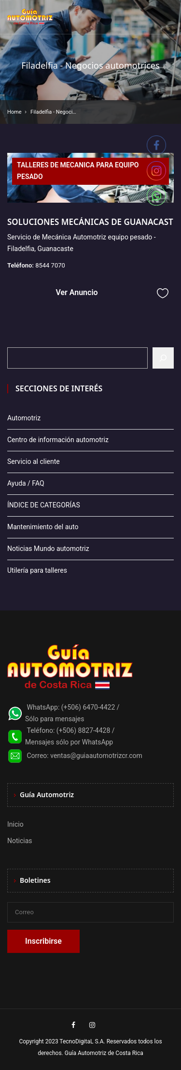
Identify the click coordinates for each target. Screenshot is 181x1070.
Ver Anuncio (76, 292)
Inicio (15, 824)
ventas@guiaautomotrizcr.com (96, 755)
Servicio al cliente (33, 461)
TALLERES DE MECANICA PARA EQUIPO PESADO (78, 170)
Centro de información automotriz (58, 440)
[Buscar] (163, 358)
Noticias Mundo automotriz (48, 548)
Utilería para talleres (37, 570)
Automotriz (24, 418)
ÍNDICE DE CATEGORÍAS (43, 505)
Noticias (19, 841)
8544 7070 (50, 265)
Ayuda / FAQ (25, 483)
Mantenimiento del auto (42, 527)
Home (14, 112)
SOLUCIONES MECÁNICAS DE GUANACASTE (92, 221)
